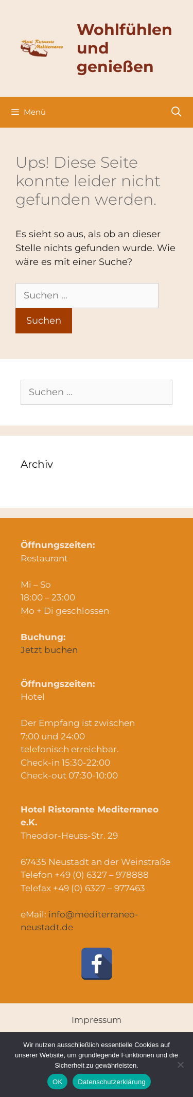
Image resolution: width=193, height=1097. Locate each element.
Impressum (96, 1020)
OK (57, 1082)
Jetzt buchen (49, 650)
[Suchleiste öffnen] (176, 112)
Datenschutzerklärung (111, 1082)
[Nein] (180, 1064)
